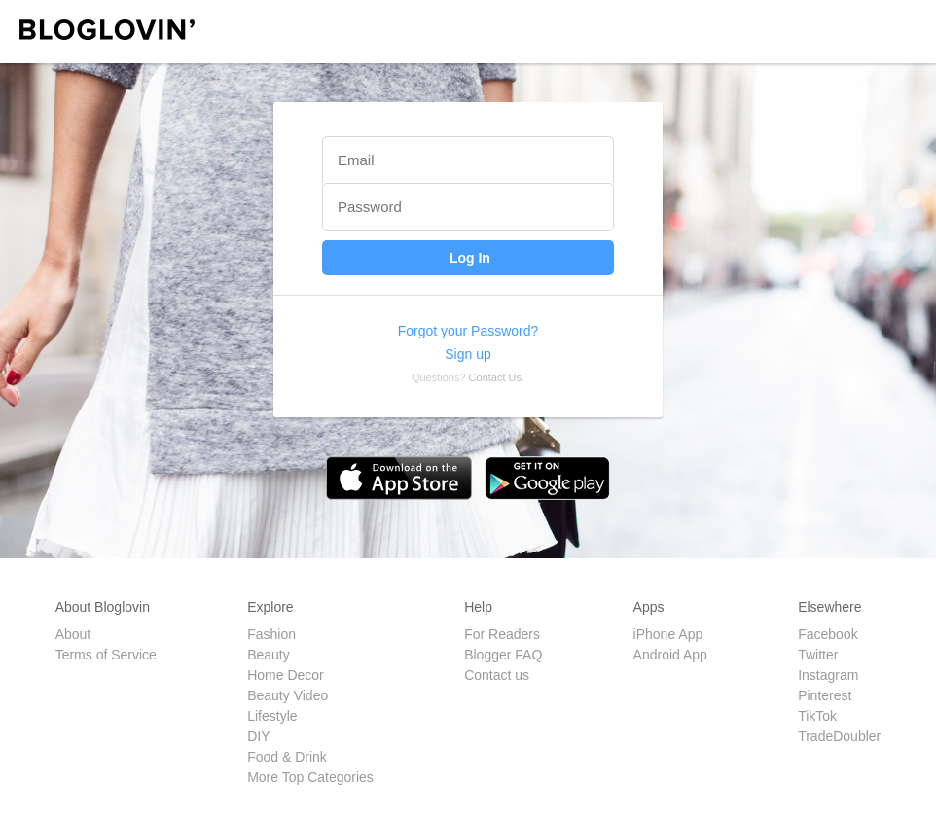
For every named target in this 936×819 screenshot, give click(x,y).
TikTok (817, 716)
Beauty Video (287, 695)
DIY (258, 736)
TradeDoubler (839, 736)
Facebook (827, 634)
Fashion (271, 634)
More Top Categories (310, 777)
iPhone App (668, 634)
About (73, 634)
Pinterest (824, 695)
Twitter (818, 654)
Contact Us (495, 377)
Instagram (828, 675)
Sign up (467, 354)
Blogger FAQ (503, 654)
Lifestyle (272, 716)
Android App (670, 654)
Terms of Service (106, 654)
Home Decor (285, 675)
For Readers (502, 634)
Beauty (268, 654)
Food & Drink (287, 757)
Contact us (496, 675)
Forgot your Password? (468, 330)
